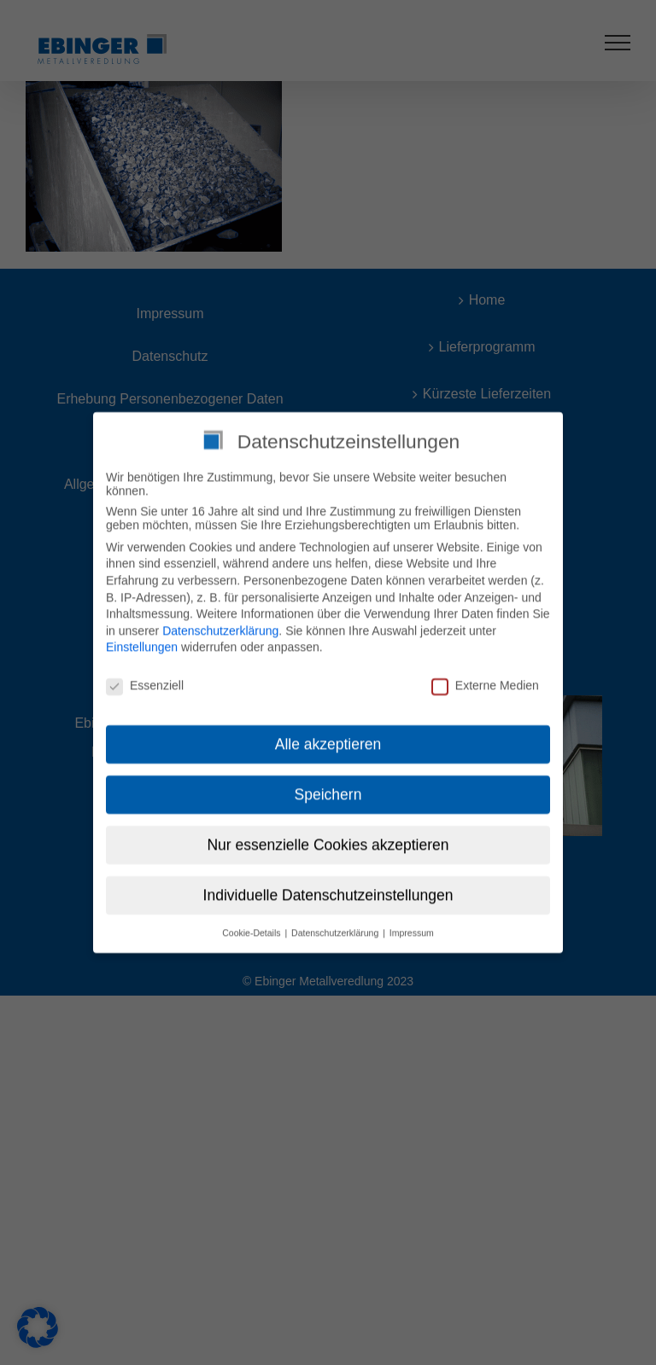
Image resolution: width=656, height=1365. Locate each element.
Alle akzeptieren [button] (328, 737)
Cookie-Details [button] (252, 926)
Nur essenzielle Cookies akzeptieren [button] (327, 838)
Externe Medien (485, 680)
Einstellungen (142, 641)
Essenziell (145, 680)
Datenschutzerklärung (220, 624)
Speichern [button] (328, 788)
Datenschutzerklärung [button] (336, 926)
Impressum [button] (412, 926)
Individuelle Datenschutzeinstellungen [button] (328, 888)
